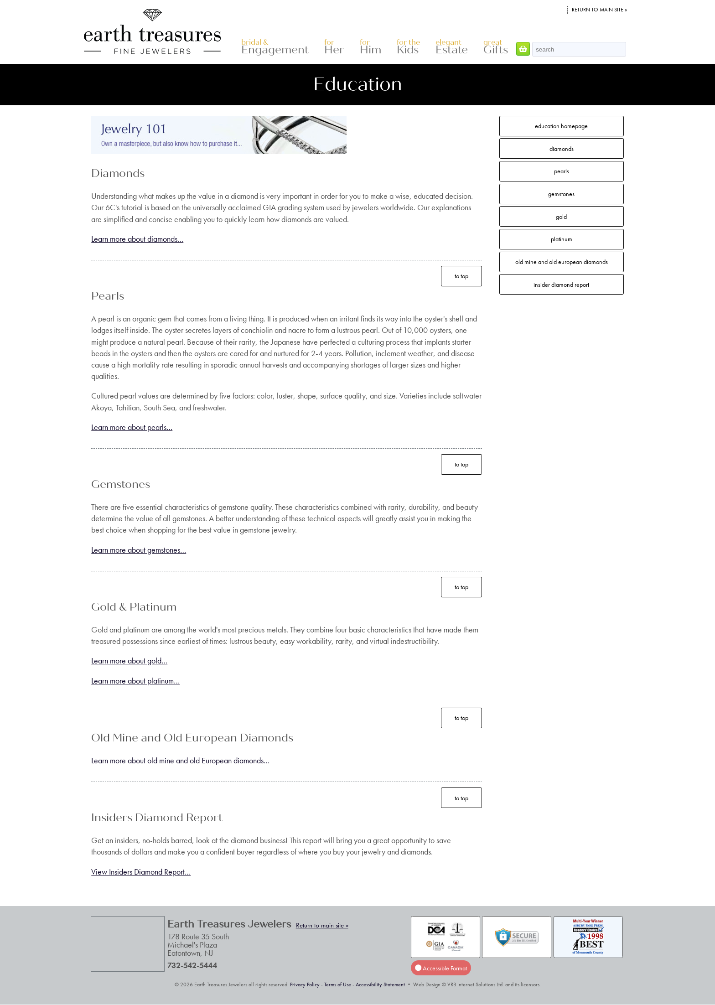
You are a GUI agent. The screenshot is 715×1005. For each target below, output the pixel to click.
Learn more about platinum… (135, 680)
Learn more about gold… (129, 660)
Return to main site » (599, 9)
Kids (408, 47)
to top (461, 276)
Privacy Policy (305, 984)
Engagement (275, 47)
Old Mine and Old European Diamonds (561, 262)
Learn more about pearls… (131, 427)
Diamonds (561, 149)
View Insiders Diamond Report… (141, 871)
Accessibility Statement (380, 984)
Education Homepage (561, 126)
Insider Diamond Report (561, 284)
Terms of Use (337, 984)
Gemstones (561, 194)
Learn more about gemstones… (138, 549)
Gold (561, 216)
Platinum (561, 239)
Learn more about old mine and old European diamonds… (180, 760)
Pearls (561, 171)
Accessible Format (441, 968)
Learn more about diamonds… (137, 238)
